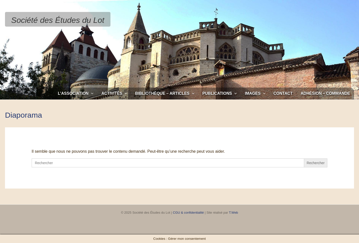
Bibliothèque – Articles (164, 93)
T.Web (233, 212)
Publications (219, 93)
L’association (75, 93)
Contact (283, 93)
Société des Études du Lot (57, 20)
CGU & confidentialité (188, 212)
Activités (114, 93)
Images (255, 93)
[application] (91, 93)
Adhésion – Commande (325, 93)
